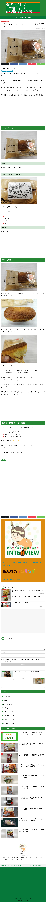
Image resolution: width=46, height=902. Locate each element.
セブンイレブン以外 (8, 712)
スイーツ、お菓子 (5, 21)
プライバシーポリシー (19, 898)
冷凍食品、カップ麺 (8, 723)
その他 (5, 700)
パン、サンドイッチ (8, 715)
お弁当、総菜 (6, 696)
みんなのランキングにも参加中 (13, 579)
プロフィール (28, 898)
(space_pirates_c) (7, 71)
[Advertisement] (23, 112)
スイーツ (4, 459)
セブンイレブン (7, 708)
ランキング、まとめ (8, 719)
